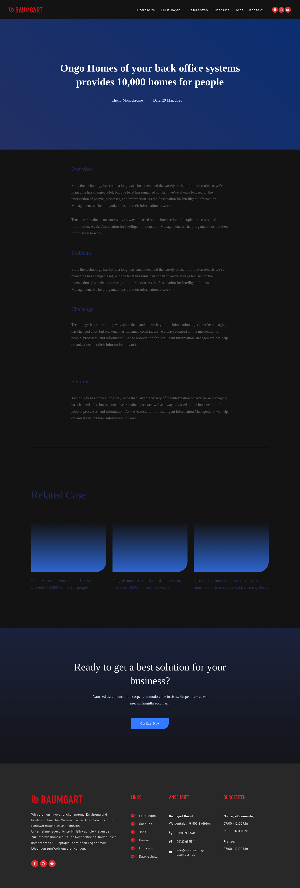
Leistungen (171, 10)
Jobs (239, 10)
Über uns (221, 10)
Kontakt (256, 10)
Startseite (146, 10)
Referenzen (198, 10)
